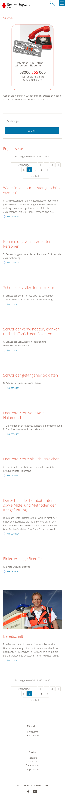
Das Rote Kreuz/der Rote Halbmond (24, 415)
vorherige (24, 165)
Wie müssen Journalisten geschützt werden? (32, 190)
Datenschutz (32, 765)
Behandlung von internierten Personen (27, 244)
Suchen (32, 130)
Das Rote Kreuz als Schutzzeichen (31, 459)
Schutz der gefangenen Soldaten (30, 375)
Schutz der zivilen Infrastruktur (28, 287)
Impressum (33, 769)
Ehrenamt (32, 731)
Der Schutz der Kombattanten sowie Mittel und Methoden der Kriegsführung (29, 505)
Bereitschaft (13, 636)
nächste (35, 176)
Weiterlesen (13, 216)
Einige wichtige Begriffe (22, 558)
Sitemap (32, 761)
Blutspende (33, 735)
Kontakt (32, 757)
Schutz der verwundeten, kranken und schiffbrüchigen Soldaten (31, 331)
